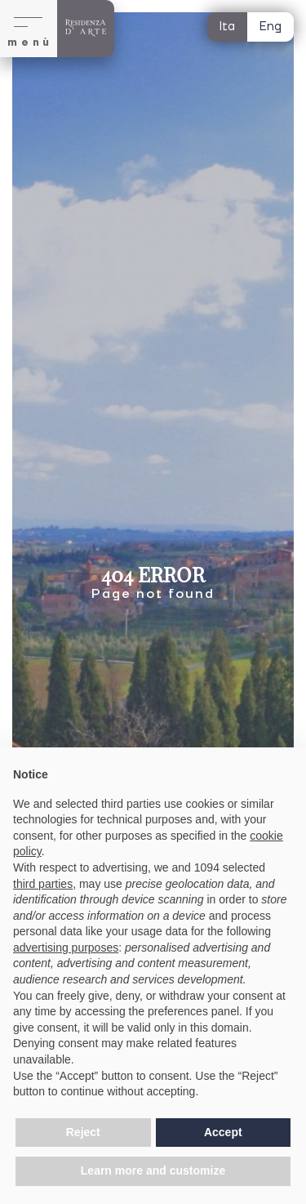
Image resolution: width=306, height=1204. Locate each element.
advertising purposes (65, 947)
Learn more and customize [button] (153, 1170)
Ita (227, 26)
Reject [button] (83, 1132)
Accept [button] (223, 1132)
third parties (43, 883)
